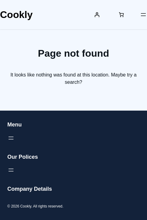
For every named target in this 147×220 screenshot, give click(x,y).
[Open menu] (143, 14)
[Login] (97, 15)
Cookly (16, 14)
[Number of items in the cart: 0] (121, 15)
